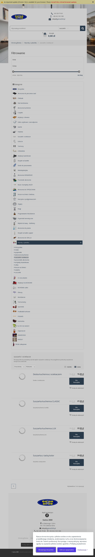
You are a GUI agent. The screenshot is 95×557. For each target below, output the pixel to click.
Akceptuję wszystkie (45, 550)
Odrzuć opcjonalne (67, 550)
